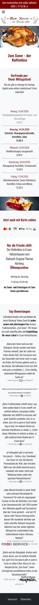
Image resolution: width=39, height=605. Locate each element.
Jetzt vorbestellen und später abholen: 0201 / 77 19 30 (19, 4)
